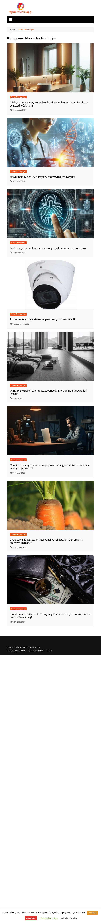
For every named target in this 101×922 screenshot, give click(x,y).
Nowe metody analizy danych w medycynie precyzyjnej (42, 176)
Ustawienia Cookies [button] (49, 918)
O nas (49, 651)
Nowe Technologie (18, 97)
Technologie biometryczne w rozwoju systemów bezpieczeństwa (48, 248)
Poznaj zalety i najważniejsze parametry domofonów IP (42, 319)
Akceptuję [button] (92, 913)
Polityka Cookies (36, 651)
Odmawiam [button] (30, 918)
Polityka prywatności (16, 651)
